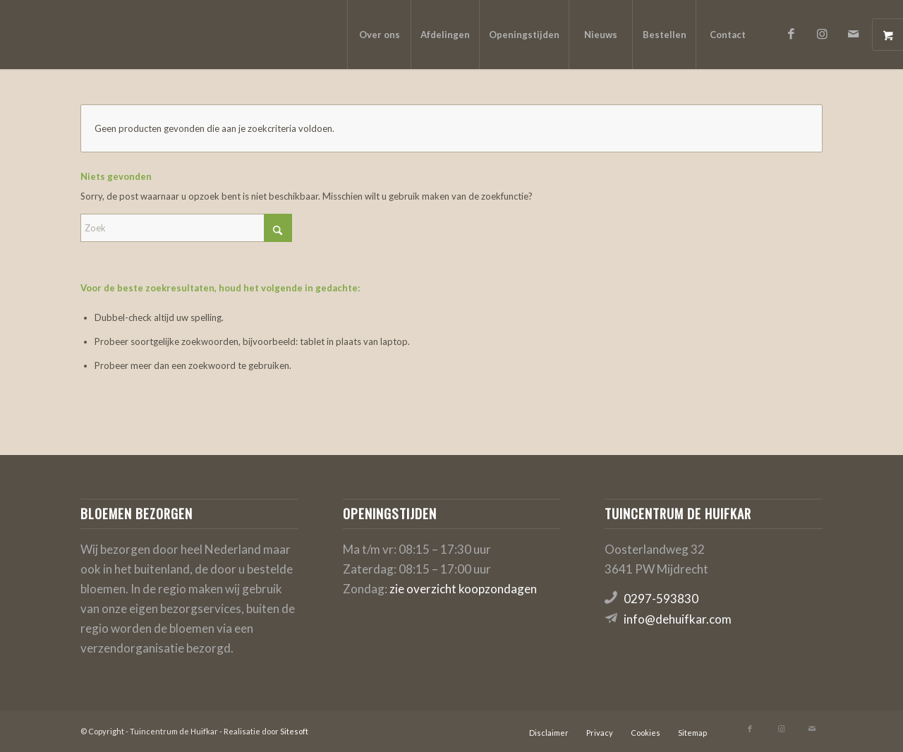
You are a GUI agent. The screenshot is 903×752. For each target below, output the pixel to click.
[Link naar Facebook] (790, 33)
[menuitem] (379, 34)
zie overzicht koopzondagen (463, 588)
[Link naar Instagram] (821, 33)
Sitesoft (294, 731)
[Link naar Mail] (852, 33)
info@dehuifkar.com (678, 619)
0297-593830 (661, 598)
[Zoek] (186, 228)
